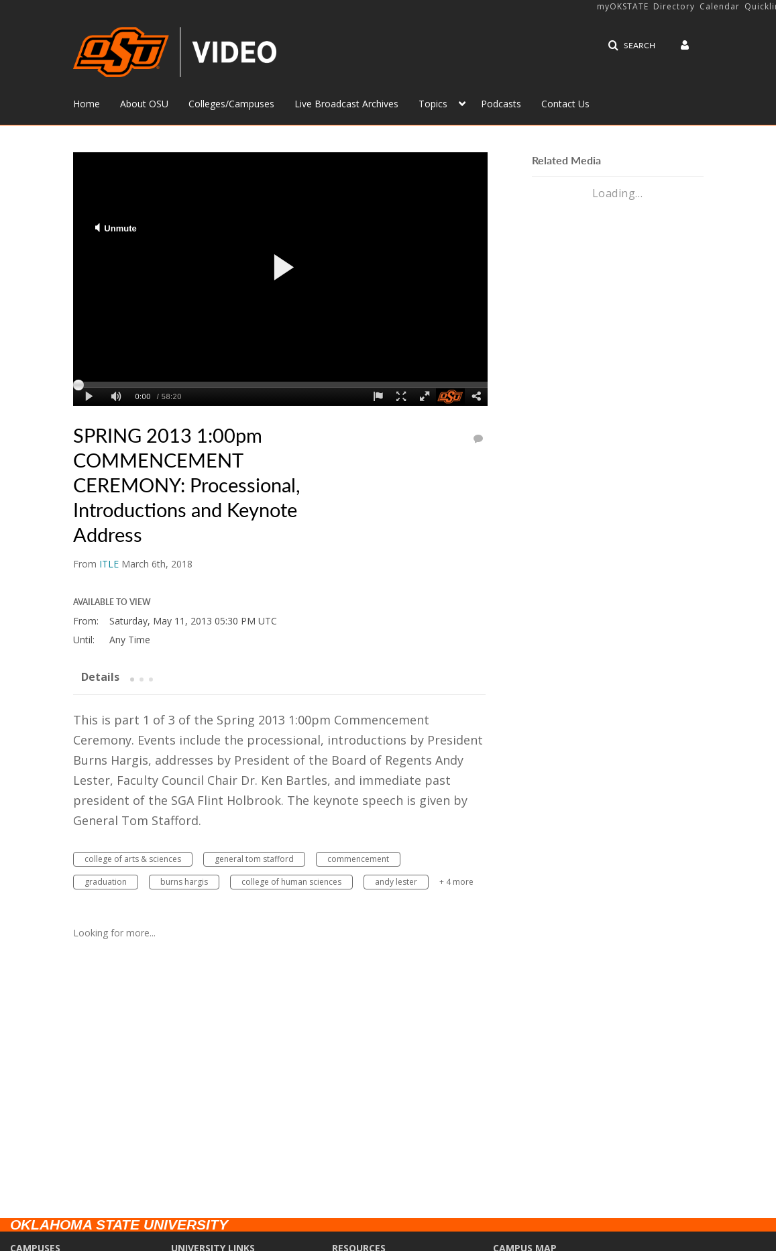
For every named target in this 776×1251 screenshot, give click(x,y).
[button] (631, 46)
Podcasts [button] (501, 103)
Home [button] (86, 103)
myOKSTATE (623, 6)
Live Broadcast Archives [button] (346, 103)
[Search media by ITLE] (109, 563)
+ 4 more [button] (456, 881)
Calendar (720, 6)
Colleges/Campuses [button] (231, 103)
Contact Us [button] (565, 103)
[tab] (100, 676)
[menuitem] (96, 103)
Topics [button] (433, 103)
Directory (674, 6)
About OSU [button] (144, 103)
